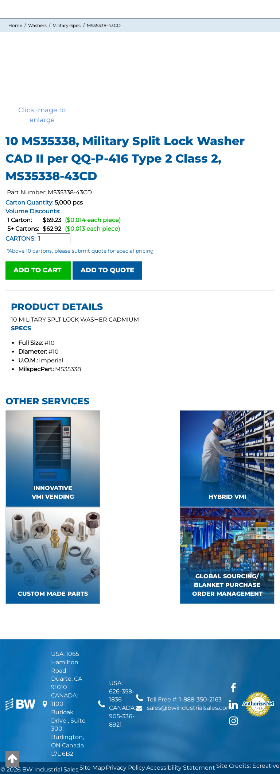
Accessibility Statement (180, 767)
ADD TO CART (38, 270)
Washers (37, 25)
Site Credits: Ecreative (248, 765)
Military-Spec (66, 25)
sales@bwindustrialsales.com (189, 707)
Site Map (92, 767)
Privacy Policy (125, 767)
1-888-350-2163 (200, 699)
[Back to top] (12, 759)
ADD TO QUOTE (107, 270)
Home (15, 25)
